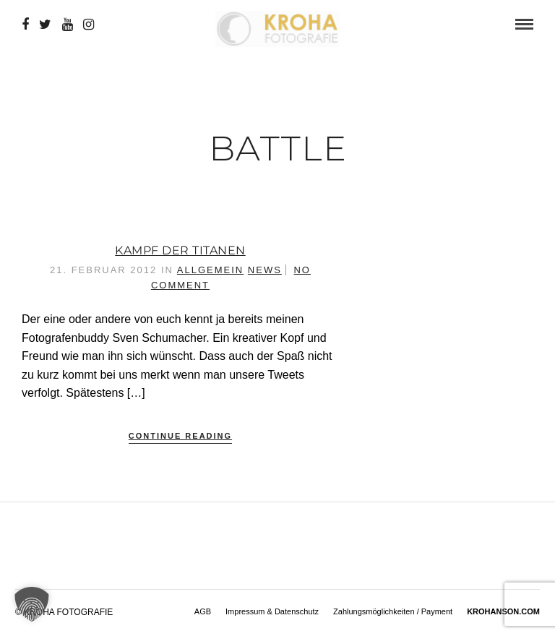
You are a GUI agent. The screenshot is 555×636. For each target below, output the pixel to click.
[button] (32, 604)
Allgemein (210, 270)
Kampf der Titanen (180, 250)
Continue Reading (180, 435)
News (265, 270)
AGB (202, 611)
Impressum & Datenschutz (272, 611)
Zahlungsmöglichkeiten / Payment (392, 611)
